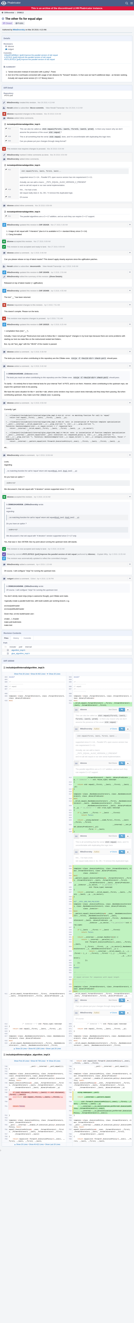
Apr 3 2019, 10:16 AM (42, 497)
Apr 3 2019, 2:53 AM (58, 272)
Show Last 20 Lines (53, 1049)
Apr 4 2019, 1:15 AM (44, 564)
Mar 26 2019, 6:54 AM (58, 155)
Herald (10, 108)
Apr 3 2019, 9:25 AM (58, 325)
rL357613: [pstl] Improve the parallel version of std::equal (27, 57)
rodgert (11, 49)
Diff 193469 (44, 291)
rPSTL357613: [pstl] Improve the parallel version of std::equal (29, 59)
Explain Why (102, 554)
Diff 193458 (44, 272)
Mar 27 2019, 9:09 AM (42, 241)
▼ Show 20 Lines (53, 674)
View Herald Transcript (55, 108)
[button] (131, 3)
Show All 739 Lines (38, 1061)
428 (8, 136)
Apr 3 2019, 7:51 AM (52, 305)
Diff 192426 (44, 225)
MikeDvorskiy (19, 30)
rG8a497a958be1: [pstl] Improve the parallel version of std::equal (31, 55)
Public (21, 23)
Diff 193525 (44, 324)
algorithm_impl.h (18, 650)
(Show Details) (55, 276)
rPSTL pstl (8, 95)
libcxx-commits (37, 108)
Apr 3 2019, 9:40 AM (38, 366)
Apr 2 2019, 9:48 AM (38, 253)
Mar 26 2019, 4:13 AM (46, 103)
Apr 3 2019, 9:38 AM (38, 352)
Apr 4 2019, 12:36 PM (45, 579)
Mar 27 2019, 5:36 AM (59, 225)
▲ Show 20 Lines (20, 1049)
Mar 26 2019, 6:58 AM (43, 206)
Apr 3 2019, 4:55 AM (58, 291)
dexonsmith (35, 266)
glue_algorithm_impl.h (20, 653)
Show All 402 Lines (38, 674)
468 (8, 141)
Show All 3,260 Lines (36, 1049)
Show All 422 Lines (36, 1144)
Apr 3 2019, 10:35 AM (117, 554)
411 (8, 129)
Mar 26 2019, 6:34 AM (52, 114)
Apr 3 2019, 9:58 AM (38, 403)
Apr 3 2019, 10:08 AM (44, 455)
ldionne (11, 46)
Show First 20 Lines (21, 674)
